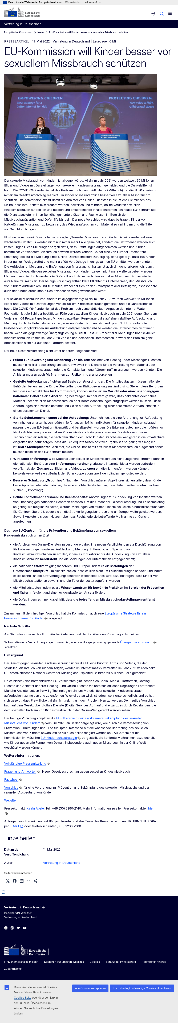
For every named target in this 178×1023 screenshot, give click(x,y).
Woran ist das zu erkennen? (83, 2)
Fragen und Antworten (20, 771)
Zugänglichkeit (13, 968)
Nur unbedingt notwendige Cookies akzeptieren (142, 988)
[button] (7, 881)
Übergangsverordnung (136, 642)
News (41, 32)
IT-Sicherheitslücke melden (21, 961)
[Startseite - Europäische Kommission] (25, 12)
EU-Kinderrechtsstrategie (59, 738)
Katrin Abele (35, 808)
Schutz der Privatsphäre (121, 961)
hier (150, 808)
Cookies (95, 961)
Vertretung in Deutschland (61, 863)
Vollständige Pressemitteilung (25, 763)
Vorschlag (11, 787)
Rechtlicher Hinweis (154, 961)
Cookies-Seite (22, 997)
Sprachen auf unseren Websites (64, 961)
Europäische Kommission (18, 32)
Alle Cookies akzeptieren (90, 988)
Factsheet (11, 779)
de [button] (153, 13)
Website (10, 800)
